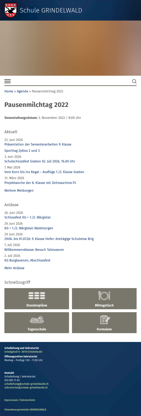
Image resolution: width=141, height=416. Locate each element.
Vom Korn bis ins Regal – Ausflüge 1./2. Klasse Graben (44, 172)
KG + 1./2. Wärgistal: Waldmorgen (28, 228)
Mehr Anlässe (14, 268)
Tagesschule (37, 323)
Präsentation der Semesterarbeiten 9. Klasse (37, 144)
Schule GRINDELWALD (51, 10)
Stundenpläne (37, 299)
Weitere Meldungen (19, 191)
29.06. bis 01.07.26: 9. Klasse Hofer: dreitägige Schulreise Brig (49, 239)
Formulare (104, 323)
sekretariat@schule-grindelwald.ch (26, 387)
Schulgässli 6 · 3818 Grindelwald (23, 351)
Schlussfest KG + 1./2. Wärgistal (27, 217)
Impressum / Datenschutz (19, 400)
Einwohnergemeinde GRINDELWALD (25, 409)
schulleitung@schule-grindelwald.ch (26, 383)
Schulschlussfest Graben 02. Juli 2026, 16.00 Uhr (39, 161)
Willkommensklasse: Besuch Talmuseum (34, 250)
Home (8, 91)
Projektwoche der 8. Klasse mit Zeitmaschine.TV (40, 183)
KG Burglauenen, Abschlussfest (27, 260)
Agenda (22, 91)
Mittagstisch (104, 299)
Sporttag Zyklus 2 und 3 (22, 151)
